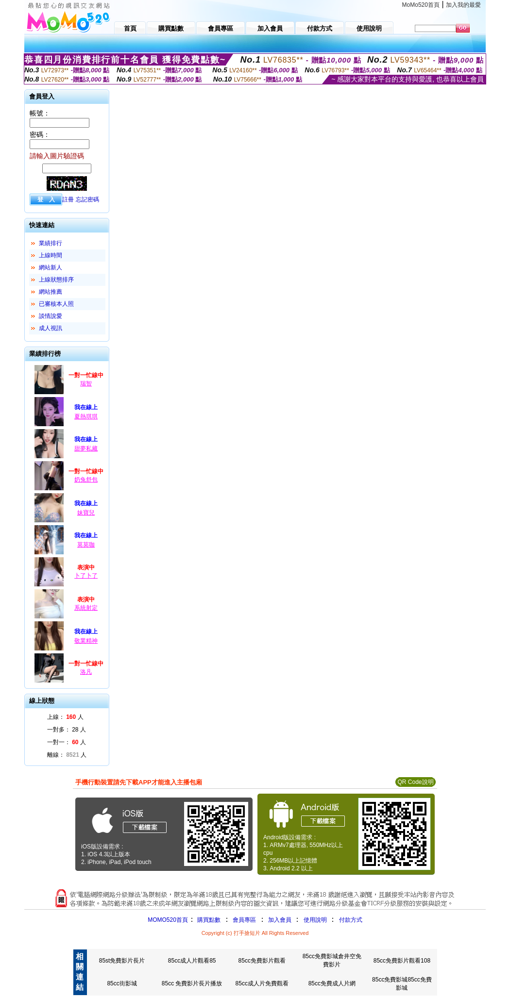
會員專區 (244, 919)
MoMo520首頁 (421, 4)
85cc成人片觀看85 (192, 960)
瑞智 (86, 383)
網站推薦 (50, 291)
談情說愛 (50, 316)
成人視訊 (50, 328)
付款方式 (350, 919)
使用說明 (315, 919)
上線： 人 (65, 717)
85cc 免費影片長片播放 (192, 983)
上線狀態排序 (56, 279)
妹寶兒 (86, 512)
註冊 (68, 199)
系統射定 (86, 607)
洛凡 (86, 671)
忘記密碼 (87, 199)
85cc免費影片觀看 (262, 960)
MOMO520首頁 (168, 919)
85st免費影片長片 (122, 960)
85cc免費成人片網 (332, 983)
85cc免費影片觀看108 (402, 960)
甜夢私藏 (86, 448)
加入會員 (279, 919)
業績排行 (50, 243)
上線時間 (50, 255)
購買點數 (208, 919)
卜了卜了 (86, 575)
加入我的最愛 (463, 4)
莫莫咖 (86, 544)
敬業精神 (86, 640)
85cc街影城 (121, 983)
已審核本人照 (56, 303)
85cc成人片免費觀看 (262, 983)
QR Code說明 (415, 782)
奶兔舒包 (86, 479)
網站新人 (50, 267)
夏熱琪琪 (86, 416)
